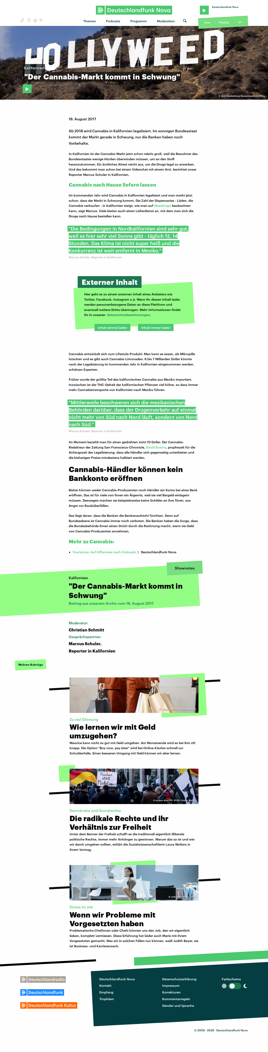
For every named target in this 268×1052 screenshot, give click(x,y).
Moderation (166, 21)
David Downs (156, 447)
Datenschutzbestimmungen (128, 315)
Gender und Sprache (178, 1005)
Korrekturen (171, 992)
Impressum (171, 985)
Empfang (106, 992)
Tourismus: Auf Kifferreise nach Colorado (104, 552)
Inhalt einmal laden (112, 327)
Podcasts (113, 21)
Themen (89, 21)
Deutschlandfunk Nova (117, 979)
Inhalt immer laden (155, 327)
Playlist (224, 22)
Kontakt (105, 985)
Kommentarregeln (176, 999)
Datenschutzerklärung (179, 979)
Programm (138, 21)
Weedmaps (162, 205)
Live (207, 22)
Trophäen (106, 999)
